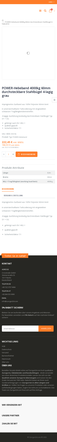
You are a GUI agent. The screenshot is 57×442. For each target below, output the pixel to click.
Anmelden (46, 328)
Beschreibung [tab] (8, 188)
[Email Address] (28, 329)
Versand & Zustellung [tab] (13, 195)
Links (51, 2)
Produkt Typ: (7, 137)
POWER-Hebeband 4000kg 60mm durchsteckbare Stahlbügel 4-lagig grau (27, 92)
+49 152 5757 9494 (8, 287)
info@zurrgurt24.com (10, 301)
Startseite (3, 20)
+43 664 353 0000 (8, 294)
